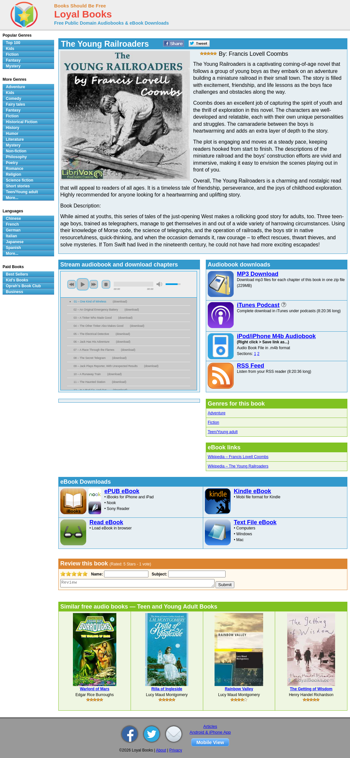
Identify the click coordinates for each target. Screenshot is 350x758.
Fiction (213, 422)
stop (106, 284)
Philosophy (16, 157)
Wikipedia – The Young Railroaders (238, 466)
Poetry (12, 162)
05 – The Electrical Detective (91, 334)
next (93, 284)
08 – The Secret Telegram (90, 358)
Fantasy (13, 60)
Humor (12, 133)
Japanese (15, 242)
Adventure (217, 413)
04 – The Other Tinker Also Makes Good (98, 325)
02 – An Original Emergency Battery (96, 309)
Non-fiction (16, 151)
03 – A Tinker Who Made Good (92, 317)
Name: (96, 574)
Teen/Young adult (223, 432)
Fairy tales (15, 104)
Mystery (13, 66)
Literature (15, 139)
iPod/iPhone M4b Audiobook (276, 336)
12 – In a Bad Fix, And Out (90, 390)
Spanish (13, 247)
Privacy (175, 750)
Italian (11, 236)
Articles (210, 726)
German (13, 230)
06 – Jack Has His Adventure (92, 341)
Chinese (13, 218)
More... (12, 197)
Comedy (13, 98)
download (120, 301)
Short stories (18, 186)
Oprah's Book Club (23, 286)
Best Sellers (17, 274)
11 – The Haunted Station (89, 382)
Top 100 (13, 43)
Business (14, 292)
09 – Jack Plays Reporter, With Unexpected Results (106, 366)
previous (71, 284)
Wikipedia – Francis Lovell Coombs (238, 457)
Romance (14, 168)
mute (159, 284)
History (12, 127)
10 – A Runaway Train (87, 374)
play (82, 284)
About (161, 750)
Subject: (158, 574)
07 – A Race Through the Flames (94, 349)
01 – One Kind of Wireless (90, 301)
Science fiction (19, 180)
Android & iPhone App (210, 732)
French (12, 224)
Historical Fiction (21, 122)
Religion (13, 174)
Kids (10, 48)
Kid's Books (17, 280)
